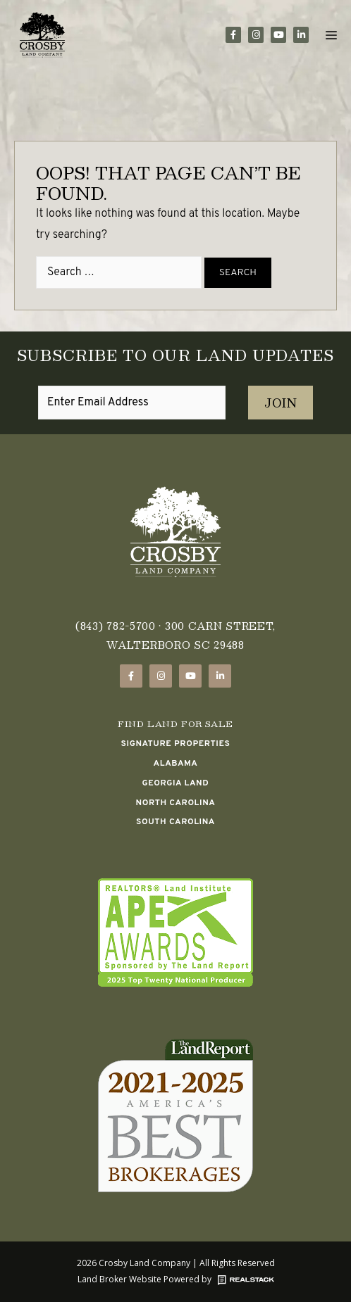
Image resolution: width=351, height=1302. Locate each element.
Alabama (176, 763)
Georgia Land (175, 783)
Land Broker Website (119, 1279)
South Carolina (175, 822)
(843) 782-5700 (115, 625)
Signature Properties (175, 744)
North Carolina (176, 803)
